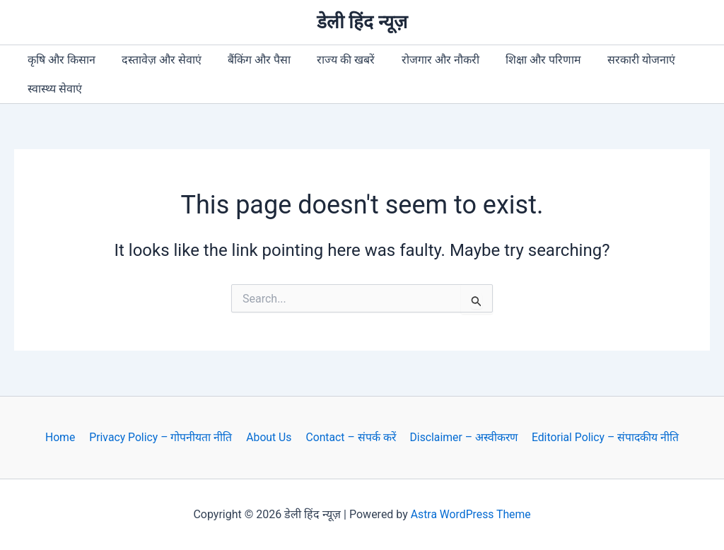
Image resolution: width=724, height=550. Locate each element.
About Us (268, 437)
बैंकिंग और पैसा (249, 59)
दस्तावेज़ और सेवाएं (156, 59)
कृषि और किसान (59, 59)
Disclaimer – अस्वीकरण (460, 437)
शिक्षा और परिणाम (523, 59)
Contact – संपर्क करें (348, 437)
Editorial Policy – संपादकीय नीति (601, 437)
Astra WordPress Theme (470, 514)
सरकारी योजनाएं (617, 59)
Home (63, 437)
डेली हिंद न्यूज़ (362, 22)
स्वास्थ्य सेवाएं (52, 88)
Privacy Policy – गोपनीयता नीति (162, 437)
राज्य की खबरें (333, 59)
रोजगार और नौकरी (423, 59)
